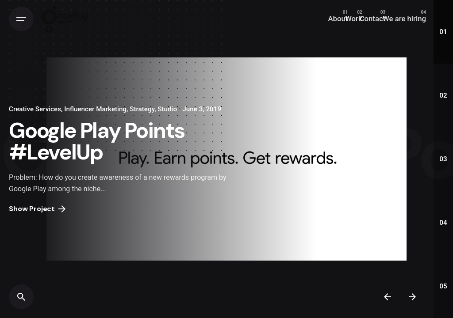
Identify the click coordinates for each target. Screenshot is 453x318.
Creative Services (35, 109)
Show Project (37, 208)
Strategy (142, 109)
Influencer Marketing (95, 109)
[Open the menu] (21, 19)
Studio (167, 109)
